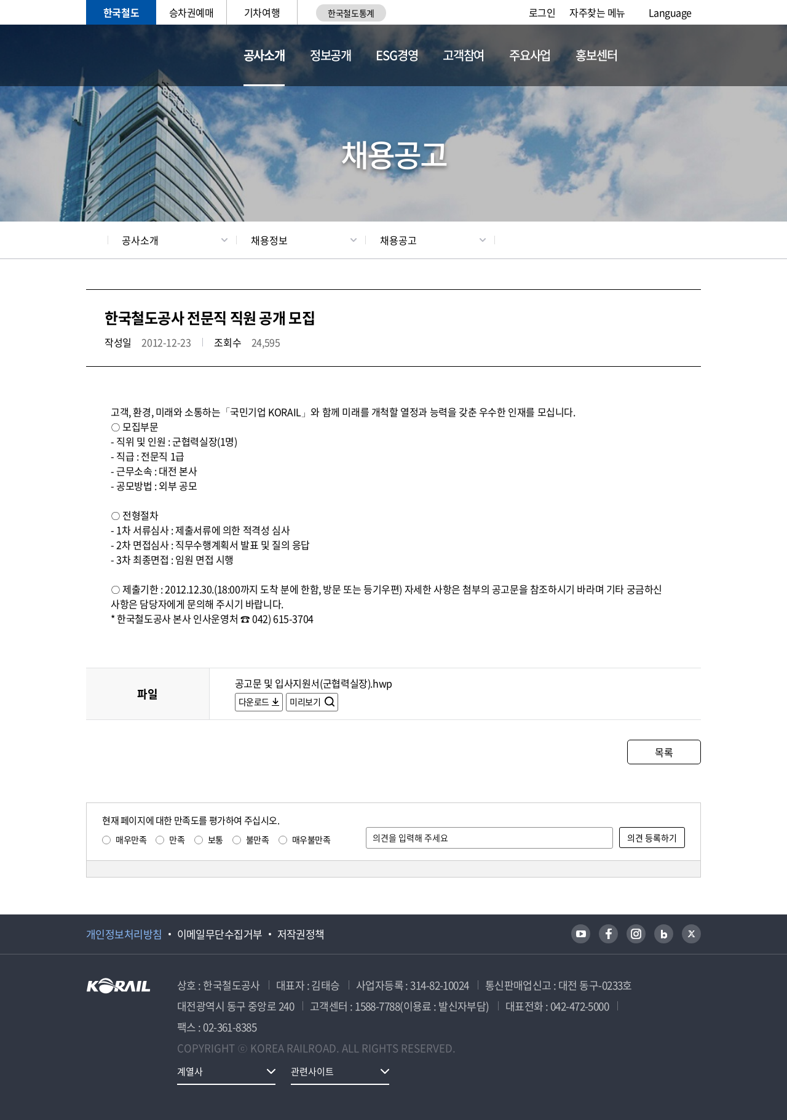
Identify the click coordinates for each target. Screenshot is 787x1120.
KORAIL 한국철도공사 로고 (146, 55)
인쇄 (695, 240)
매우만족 (131, 839)
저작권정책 (301, 934)
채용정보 (269, 240)
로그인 (542, 12)
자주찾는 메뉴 (597, 12)
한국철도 (121, 12)
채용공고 (398, 240)
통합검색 (662, 56)
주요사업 (529, 55)
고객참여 (463, 55)
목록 (664, 752)
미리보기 (306, 701)
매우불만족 (311, 839)
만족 (176, 839)
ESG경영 (396, 55)
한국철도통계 (351, 13)
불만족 (257, 839)
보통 (215, 839)
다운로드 (254, 701)
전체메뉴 (693, 55)
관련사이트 (312, 1071)
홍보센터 (596, 55)
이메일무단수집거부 (220, 934)
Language (670, 12)
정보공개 (330, 55)
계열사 (190, 1071)
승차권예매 (191, 12)
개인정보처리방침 (124, 934)
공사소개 (264, 55)
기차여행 (262, 12)
